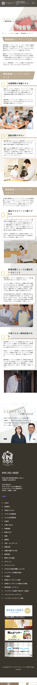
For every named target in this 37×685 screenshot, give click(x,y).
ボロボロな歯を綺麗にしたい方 (14, 578)
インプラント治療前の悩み (13, 581)
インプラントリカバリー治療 (13, 607)
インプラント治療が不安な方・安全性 (16, 600)
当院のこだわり (9, 519)
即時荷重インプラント (11, 596)
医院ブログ (8, 541)
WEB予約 (27, 683)
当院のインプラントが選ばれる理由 (15, 592)
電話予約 (9, 683)
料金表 (6, 530)
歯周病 (6, 548)
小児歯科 (7, 585)
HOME (6, 512)
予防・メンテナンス (10, 552)
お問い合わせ (12, 503)
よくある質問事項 (10, 526)
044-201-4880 (10, 477)
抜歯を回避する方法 (10, 559)
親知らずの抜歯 (9, 567)
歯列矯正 (7, 563)
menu (33, 3)
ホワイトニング (9, 574)
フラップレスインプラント (13, 603)
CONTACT (10, 441)
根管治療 (7, 556)
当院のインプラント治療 (12, 589)
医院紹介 (7, 515)
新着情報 (7, 537)
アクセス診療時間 (10, 523)
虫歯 (5, 545)
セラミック (8, 570)
